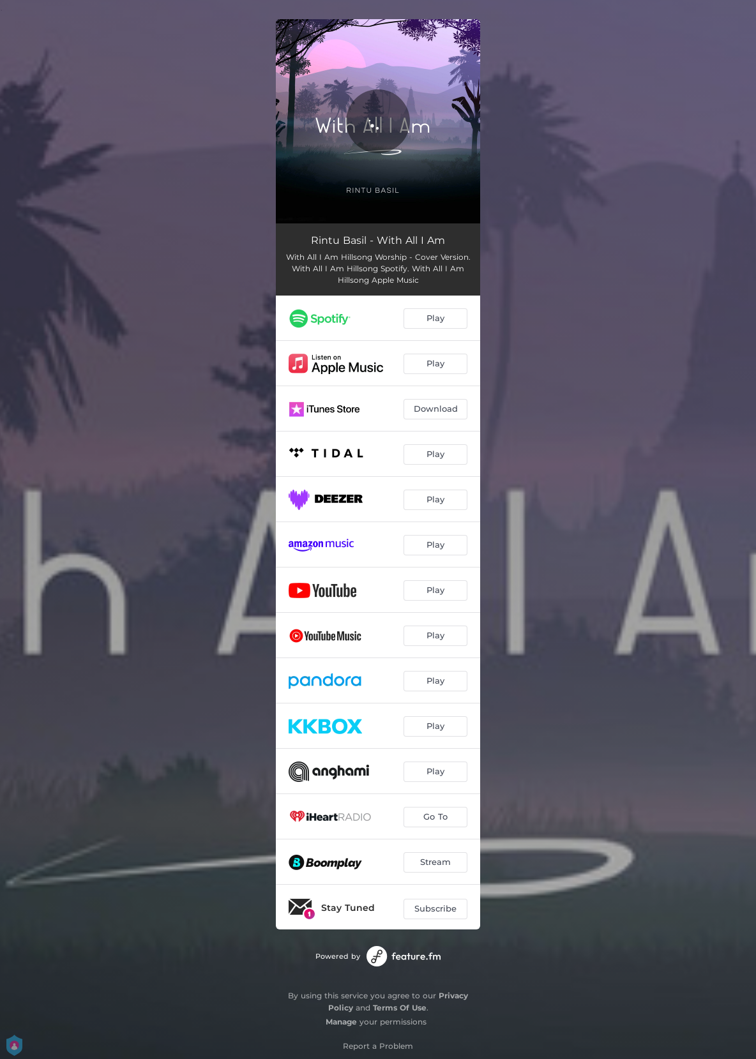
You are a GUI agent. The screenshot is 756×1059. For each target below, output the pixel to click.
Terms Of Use (400, 1007)
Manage (341, 1021)
